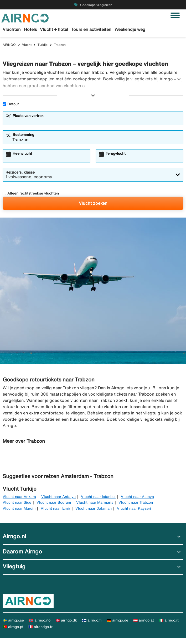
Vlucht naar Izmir (55, 508)
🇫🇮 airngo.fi (92, 620)
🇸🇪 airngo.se (13, 620)
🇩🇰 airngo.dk (66, 620)
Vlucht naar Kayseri (134, 508)
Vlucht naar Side (17, 502)
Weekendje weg (130, 29)
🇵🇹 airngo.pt (13, 627)
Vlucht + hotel (54, 29)
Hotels (30, 29)
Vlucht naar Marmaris (94, 502)
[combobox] (96, 121)
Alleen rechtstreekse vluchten (31, 193)
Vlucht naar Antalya (58, 496)
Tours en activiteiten (91, 29)
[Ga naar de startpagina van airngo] (25, 17)
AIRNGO (9, 44)
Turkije (43, 44)
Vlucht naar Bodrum (54, 502)
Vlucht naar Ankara (19, 496)
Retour (11, 104)
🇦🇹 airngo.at (143, 620)
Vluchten (12, 29)
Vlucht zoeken (93, 203)
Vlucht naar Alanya (137, 496)
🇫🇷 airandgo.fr (40, 627)
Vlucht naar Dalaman (93, 508)
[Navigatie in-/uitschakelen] (175, 15)
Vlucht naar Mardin (19, 508)
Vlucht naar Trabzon (135, 502)
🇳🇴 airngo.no (39, 620)
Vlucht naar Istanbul (98, 496)
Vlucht (27, 44)
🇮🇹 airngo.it (169, 620)
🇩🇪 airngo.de (117, 620)
